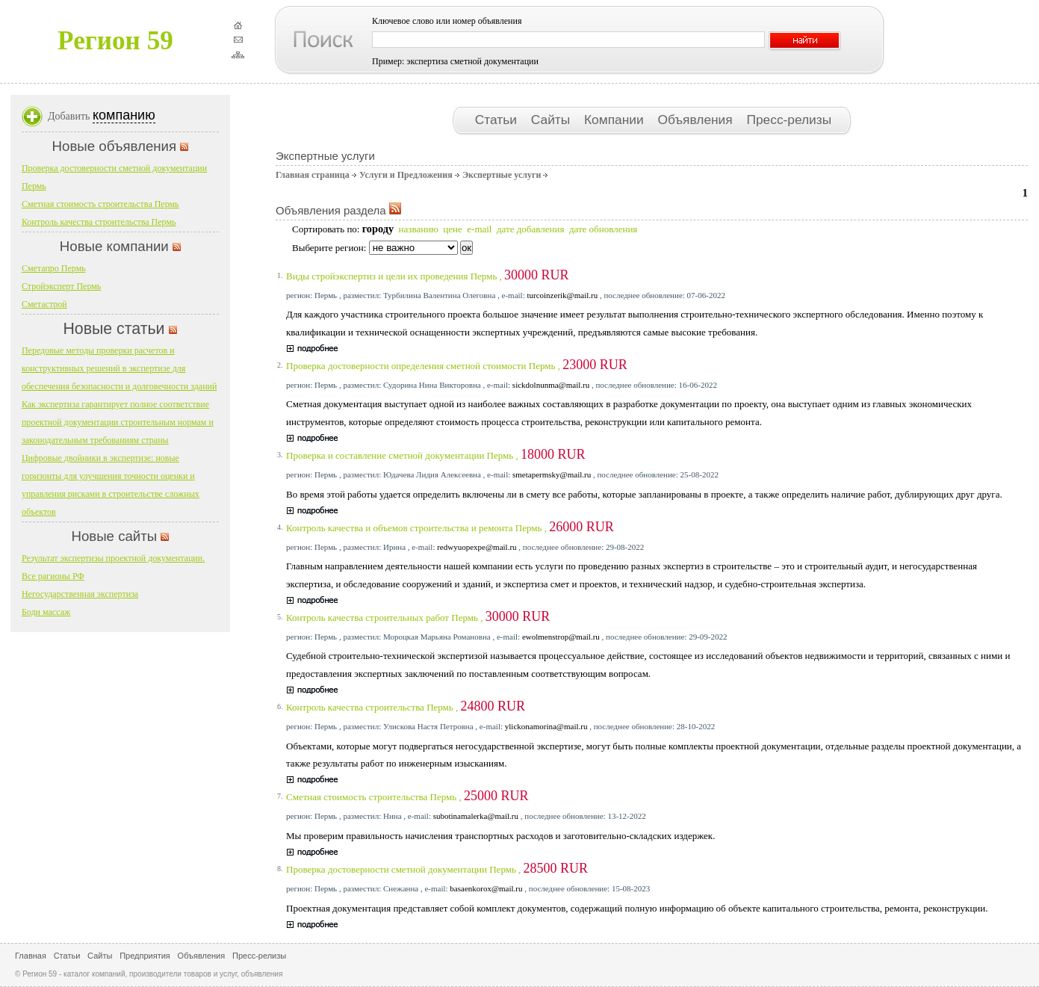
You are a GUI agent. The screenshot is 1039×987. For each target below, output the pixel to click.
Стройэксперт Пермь (61, 286)
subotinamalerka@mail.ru (475, 815)
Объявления (696, 119)
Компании (615, 119)
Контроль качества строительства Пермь (99, 222)
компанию (124, 115)
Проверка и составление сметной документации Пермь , (435, 455)
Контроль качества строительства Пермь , (405, 707)
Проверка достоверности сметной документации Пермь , (437, 869)
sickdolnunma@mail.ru (550, 384)
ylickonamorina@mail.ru (546, 726)
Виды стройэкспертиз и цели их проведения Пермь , (427, 276)
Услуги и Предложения (406, 175)
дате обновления (603, 229)
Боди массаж (46, 612)
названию (418, 229)
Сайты (552, 119)
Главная (30, 955)
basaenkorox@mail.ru (486, 888)
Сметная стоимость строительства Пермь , (407, 796)
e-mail (479, 229)
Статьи (498, 119)
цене (452, 229)
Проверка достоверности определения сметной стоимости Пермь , (456, 365)
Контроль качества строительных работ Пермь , (418, 617)
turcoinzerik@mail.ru (562, 295)
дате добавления (530, 229)
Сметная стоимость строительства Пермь (100, 204)
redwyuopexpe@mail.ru (476, 546)
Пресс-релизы (788, 119)
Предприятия (145, 955)
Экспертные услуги (501, 175)
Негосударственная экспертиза (80, 594)
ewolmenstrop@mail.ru (561, 636)
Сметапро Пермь (54, 268)
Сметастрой (44, 304)
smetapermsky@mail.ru (551, 474)
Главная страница (313, 175)
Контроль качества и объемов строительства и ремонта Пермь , (450, 527)
